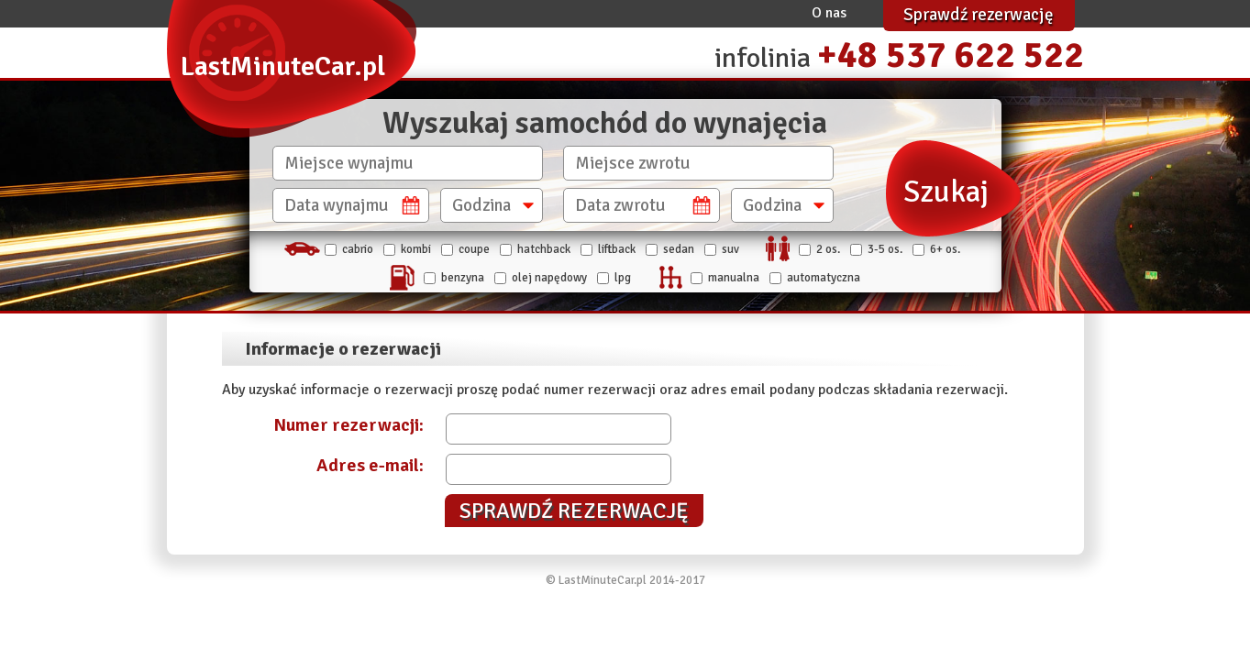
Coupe (474, 249)
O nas (829, 13)
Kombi (416, 249)
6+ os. (945, 249)
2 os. (828, 249)
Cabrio (357, 249)
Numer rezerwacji (346, 424)
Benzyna (462, 277)
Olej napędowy (549, 277)
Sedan (678, 249)
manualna (733, 277)
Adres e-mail (367, 465)
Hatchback (543, 249)
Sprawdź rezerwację (978, 15)
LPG (622, 277)
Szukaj (946, 192)
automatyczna (823, 277)
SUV (730, 249)
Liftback (617, 249)
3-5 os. (885, 249)
